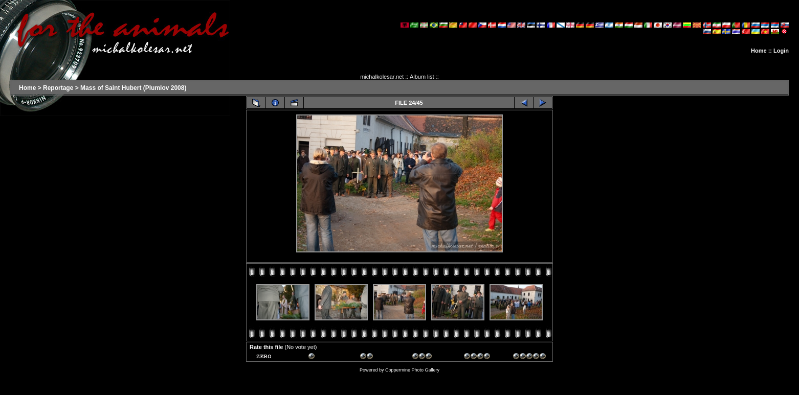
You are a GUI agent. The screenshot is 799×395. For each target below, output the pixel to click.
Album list (422, 77)
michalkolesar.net (382, 77)
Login (781, 51)
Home (759, 51)
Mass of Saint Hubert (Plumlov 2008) (133, 87)
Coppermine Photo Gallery (412, 370)
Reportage (58, 87)
